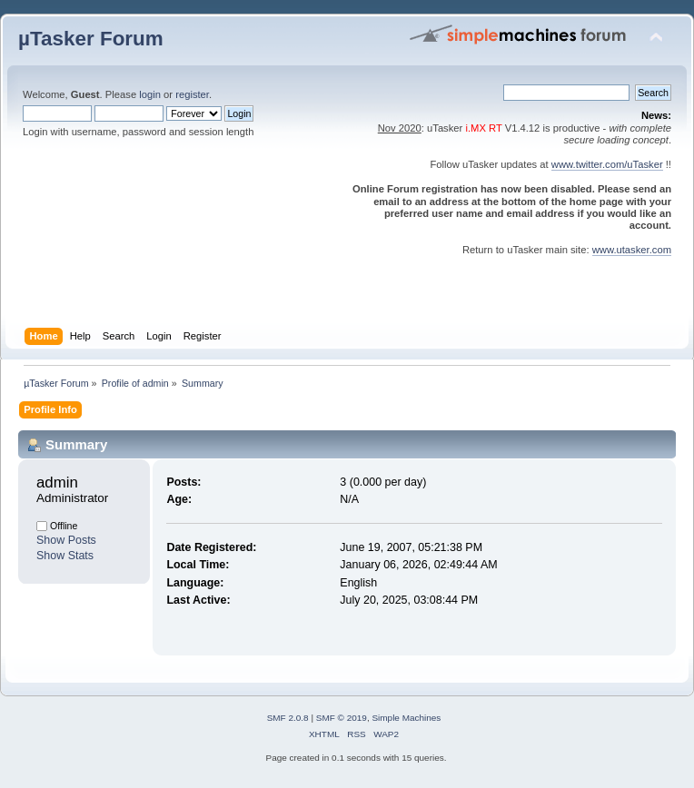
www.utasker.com (631, 249)
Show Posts (66, 540)
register (192, 94)
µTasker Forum (91, 38)
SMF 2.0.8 (288, 718)
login (150, 94)
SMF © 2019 (341, 718)
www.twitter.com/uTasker (607, 164)
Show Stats (65, 555)
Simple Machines (406, 718)
